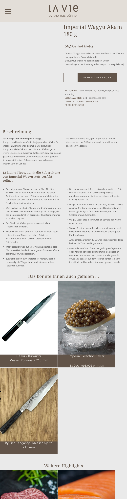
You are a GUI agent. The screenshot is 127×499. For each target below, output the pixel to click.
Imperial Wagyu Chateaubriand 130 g (15, 403)
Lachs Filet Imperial (47, 399)
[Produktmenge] (69, 77)
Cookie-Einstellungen (96, 423)
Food (81, 90)
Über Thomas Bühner (96, 446)
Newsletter (90, 90)
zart (104, 97)
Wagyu (108, 90)
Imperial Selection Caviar (47, 331)
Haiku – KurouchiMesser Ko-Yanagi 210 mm (15, 333)
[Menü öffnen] (8, 11)
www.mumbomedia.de (70, 493)
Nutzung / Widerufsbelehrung (99, 442)
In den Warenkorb (97, 77)
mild (85, 97)
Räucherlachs (94, 97)
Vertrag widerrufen (18, 473)
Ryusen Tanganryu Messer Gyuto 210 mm (79, 333)
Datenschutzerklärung (96, 432)
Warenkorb (91, 418)
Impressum (91, 427)
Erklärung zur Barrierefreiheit (100, 437)
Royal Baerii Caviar (79, 399)
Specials (100, 90)
